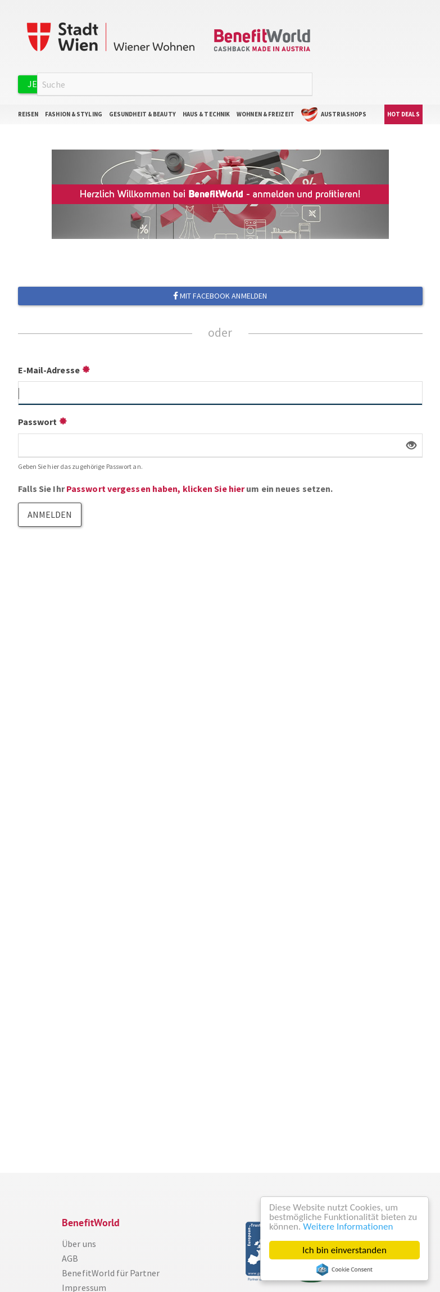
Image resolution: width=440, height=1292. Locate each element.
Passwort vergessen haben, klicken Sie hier (155, 487)
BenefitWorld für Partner (111, 1271)
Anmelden (197, 81)
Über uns (79, 1242)
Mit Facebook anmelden (220, 294)
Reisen (28, 112)
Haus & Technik (206, 112)
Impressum (84, 1285)
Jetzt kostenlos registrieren (97, 82)
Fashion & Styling (73, 112)
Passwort (37, 420)
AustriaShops (343, 112)
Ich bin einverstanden (344, 1250)
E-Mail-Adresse (49, 368)
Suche (305, 83)
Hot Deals (403, 112)
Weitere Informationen (348, 1226)
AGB (70, 1256)
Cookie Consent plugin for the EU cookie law (344, 1269)
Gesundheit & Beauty (142, 112)
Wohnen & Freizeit (265, 112)
